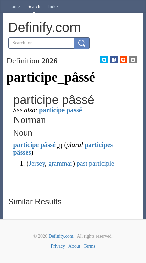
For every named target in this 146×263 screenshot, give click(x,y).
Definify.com (61, 236)
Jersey (37, 163)
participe (26, 144)
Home (14, 6)
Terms (89, 246)
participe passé (60, 110)
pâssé (48, 144)
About (74, 246)
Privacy (58, 246)
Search (34, 6)
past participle (95, 163)
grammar (60, 163)
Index (53, 6)
